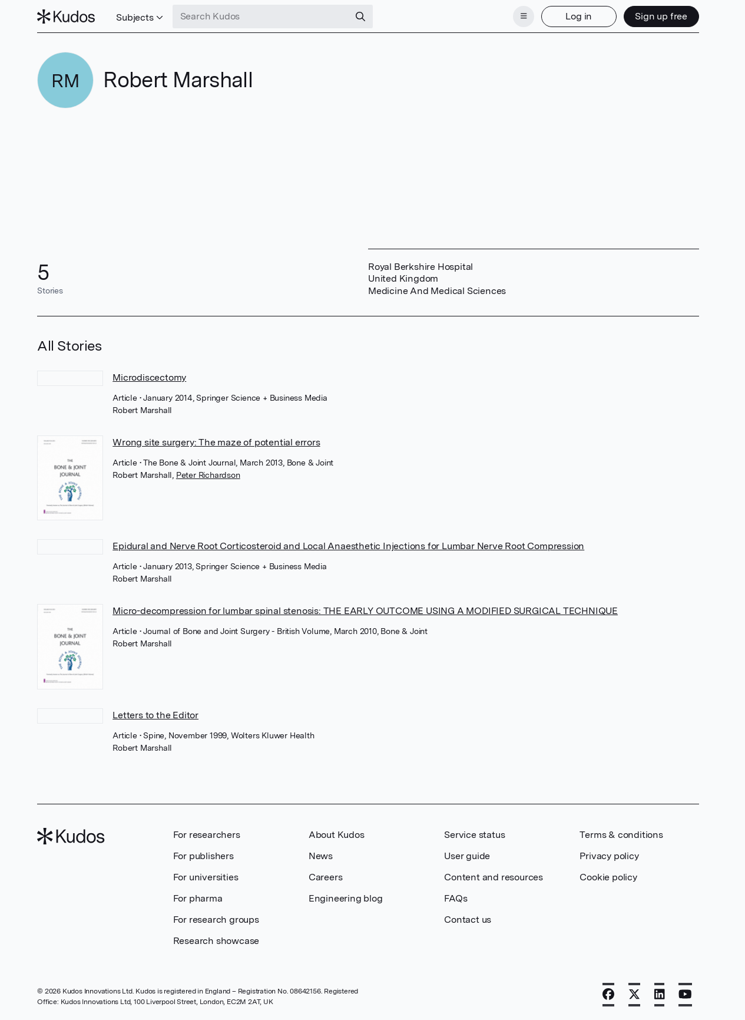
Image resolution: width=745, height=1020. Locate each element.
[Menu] (523, 16)
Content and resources (493, 877)
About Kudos (337, 834)
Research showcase (216, 940)
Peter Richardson (208, 475)
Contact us (467, 919)
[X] (634, 994)
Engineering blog (346, 898)
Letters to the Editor (155, 715)
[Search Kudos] (261, 16)
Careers (326, 877)
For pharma (198, 898)
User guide (467, 855)
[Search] (360, 16)
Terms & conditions (621, 834)
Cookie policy (608, 877)
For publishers (203, 855)
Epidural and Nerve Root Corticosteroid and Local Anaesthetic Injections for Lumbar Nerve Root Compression (348, 546)
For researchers (206, 834)
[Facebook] (608, 994)
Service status (474, 834)
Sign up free (661, 16)
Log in (578, 16)
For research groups (216, 919)
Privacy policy (609, 855)
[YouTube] (685, 994)
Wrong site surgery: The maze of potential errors (216, 442)
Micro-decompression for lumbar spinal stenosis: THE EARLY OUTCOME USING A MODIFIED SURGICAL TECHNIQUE (365, 610)
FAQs (455, 898)
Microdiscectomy (149, 377)
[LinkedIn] (659, 994)
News (321, 855)
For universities (206, 877)
